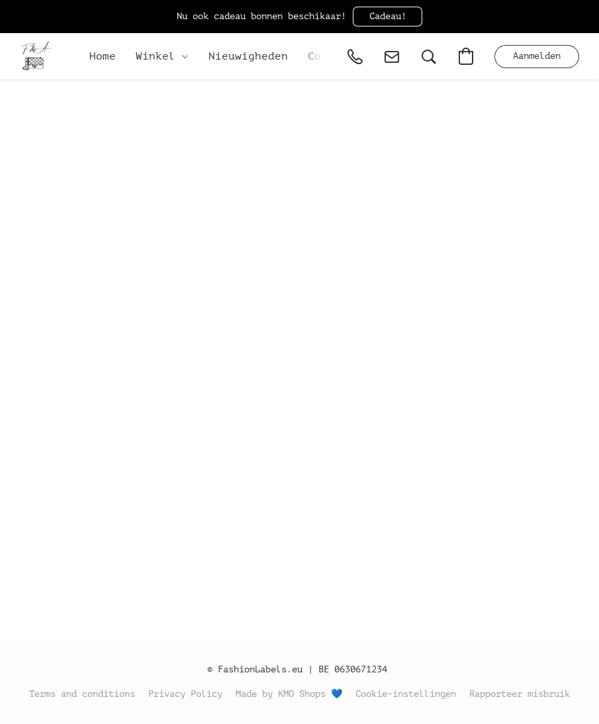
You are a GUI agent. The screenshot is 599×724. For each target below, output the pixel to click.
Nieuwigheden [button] (248, 56)
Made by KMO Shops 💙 (289, 694)
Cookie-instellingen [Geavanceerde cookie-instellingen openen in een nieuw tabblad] (405, 694)
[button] (387, 16)
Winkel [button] (162, 56)
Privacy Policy (185, 694)
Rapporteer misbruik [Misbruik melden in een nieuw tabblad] (519, 694)
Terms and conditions (82, 694)
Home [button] (102, 56)
